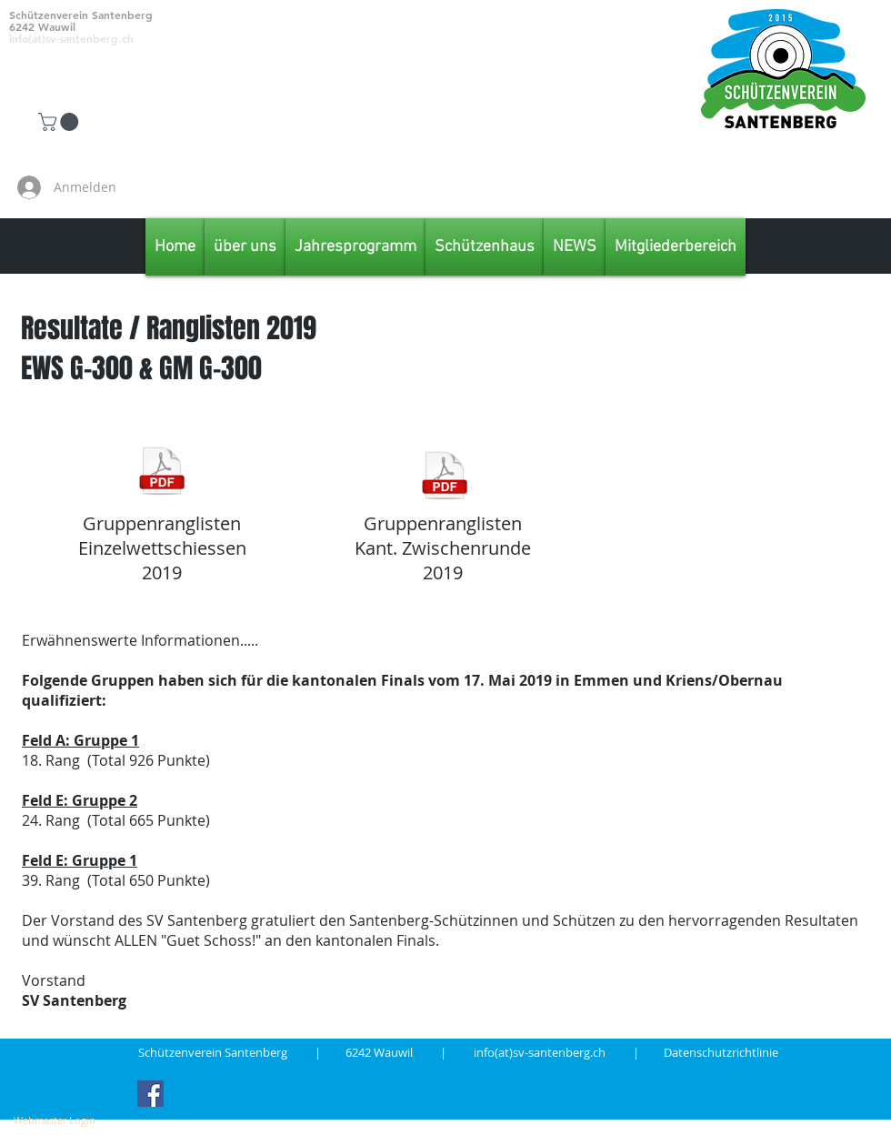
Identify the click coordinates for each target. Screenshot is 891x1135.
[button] (60, 122)
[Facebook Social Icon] (150, 1093)
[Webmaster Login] (54, 1121)
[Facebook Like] (783, 187)
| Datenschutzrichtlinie (705, 1052)
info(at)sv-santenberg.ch (553, 1052)
